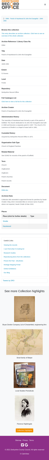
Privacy (25, 440)
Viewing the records (10, 245)
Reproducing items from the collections (17, 257)
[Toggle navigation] (45, 4)
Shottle (5, 221)
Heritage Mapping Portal (12, 265)
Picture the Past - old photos (13, 261)
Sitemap (18, 440)
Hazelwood (7, 226)
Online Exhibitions (10, 269)
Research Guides (10, 253)
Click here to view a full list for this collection (17, 101)
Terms (31, 440)
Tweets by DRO (8, 280)
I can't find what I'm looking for (14, 249)
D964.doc (5, 190)
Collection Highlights (24, 430)
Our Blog (7, 272)
